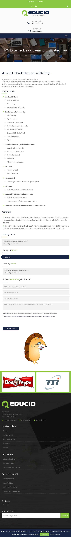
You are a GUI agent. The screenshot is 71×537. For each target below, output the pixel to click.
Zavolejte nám (37, 21)
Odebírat (65, 516)
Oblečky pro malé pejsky (11, 491)
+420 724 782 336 (10, 420)
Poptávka (31, 2)
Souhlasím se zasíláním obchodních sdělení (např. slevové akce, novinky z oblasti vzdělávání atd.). (29, 316)
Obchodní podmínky (10, 459)
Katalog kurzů (18, 56)
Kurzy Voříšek (8, 483)
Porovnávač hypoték (10, 487)
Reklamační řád (8, 463)
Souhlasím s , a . (30, 313)
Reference (6, 443)
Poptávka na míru (9, 439)
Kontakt (40, 2)
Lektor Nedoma (8, 479)
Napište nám (37, 29)
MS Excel (28, 56)
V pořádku (44, 534)
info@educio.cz (26, 420)
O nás (5, 431)
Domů (9, 56)
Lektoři (5, 448)
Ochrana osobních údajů (11, 467)
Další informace (54, 534)
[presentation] (18, 323)
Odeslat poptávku (10, 328)
